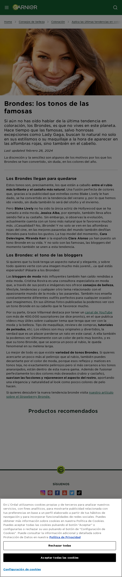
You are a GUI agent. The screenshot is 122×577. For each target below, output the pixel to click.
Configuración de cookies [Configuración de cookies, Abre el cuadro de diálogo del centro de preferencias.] (22, 569)
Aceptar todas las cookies (59, 557)
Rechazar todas (59, 545)
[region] (61, 537)
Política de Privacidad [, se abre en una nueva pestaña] (65, 537)
